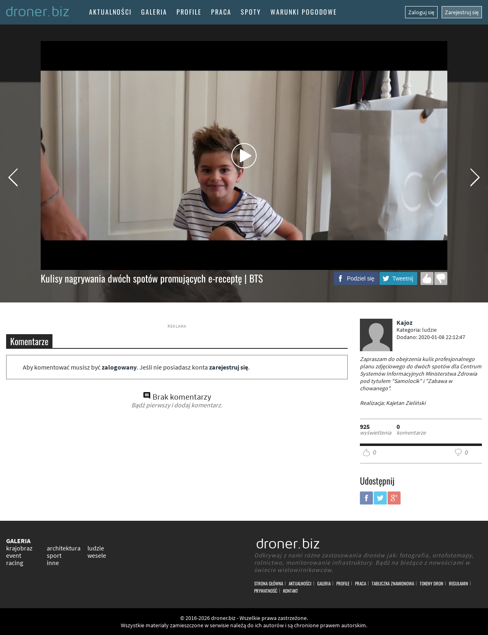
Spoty (251, 12)
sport (54, 555)
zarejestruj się (228, 367)
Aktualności (110, 12)
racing (14, 563)
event (13, 555)
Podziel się (361, 278)
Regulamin (458, 583)
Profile (189, 12)
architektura (64, 548)
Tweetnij (402, 278)
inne (53, 563)
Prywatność (265, 590)
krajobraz (19, 548)
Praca (221, 12)
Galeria (154, 12)
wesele (96, 555)
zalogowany (119, 367)
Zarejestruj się (462, 12)
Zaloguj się (421, 12)
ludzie (429, 329)
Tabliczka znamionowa (393, 583)
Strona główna (268, 583)
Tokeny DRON (431, 583)
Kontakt (290, 590)
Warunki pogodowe (303, 12)
